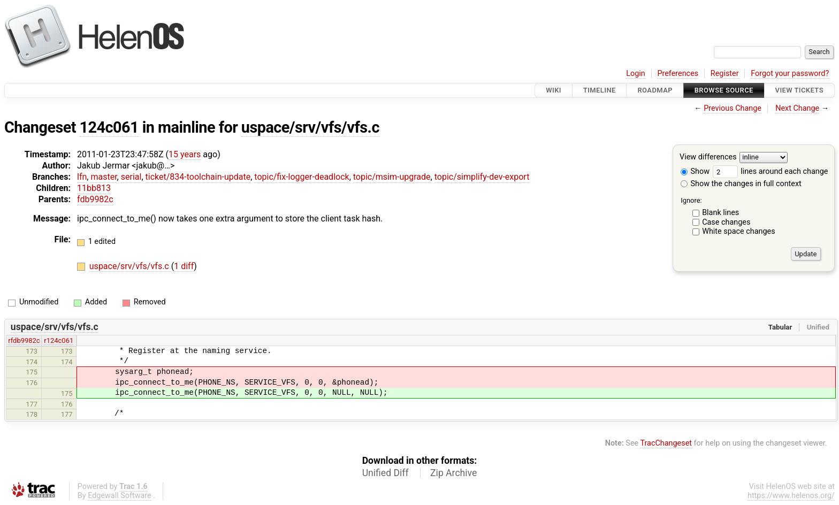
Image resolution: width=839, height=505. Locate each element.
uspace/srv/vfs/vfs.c (310, 127)
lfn (82, 177)
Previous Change (732, 108)
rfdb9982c (24, 340)
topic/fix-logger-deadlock (301, 177)
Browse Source (724, 90)
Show (695, 171)
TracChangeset (666, 443)
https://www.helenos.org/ (791, 495)
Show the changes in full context (741, 183)
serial (131, 177)
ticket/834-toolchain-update (198, 177)
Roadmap (655, 90)
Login (635, 73)
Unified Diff (385, 473)
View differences (708, 157)
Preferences (677, 73)
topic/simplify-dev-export (482, 177)
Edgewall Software (119, 495)
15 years (185, 154)
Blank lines (720, 212)
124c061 (109, 127)
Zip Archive (453, 473)
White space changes (738, 231)
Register (725, 73)
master (103, 177)
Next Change (797, 108)
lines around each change (770, 171)
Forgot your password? (790, 73)
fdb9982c (95, 199)
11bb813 (94, 188)
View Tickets (799, 90)
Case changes (726, 222)
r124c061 (58, 340)
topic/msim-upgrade (392, 177)
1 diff (184, 266)
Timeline (599, 90)
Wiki (553, 90)
